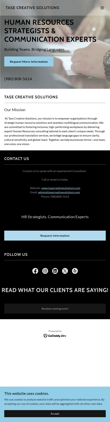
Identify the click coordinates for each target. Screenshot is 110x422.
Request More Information (29, 61)
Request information (55, 235)
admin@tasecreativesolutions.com (59, 192)
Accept (55, 413)
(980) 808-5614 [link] (18, 78)
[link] (32, 8)
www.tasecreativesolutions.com (60, 188)
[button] (102, 7)
